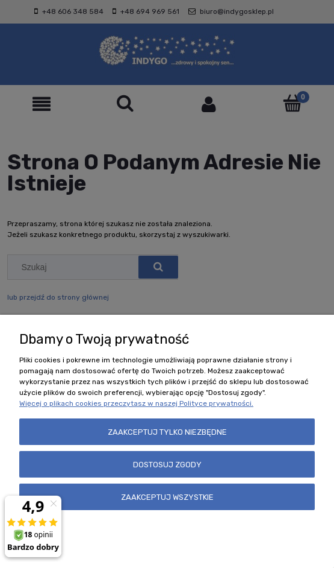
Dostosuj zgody (167, 464)
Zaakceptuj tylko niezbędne (167, 432)
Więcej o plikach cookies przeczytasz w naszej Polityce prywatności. (136, 403)
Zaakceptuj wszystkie (167, 497)
